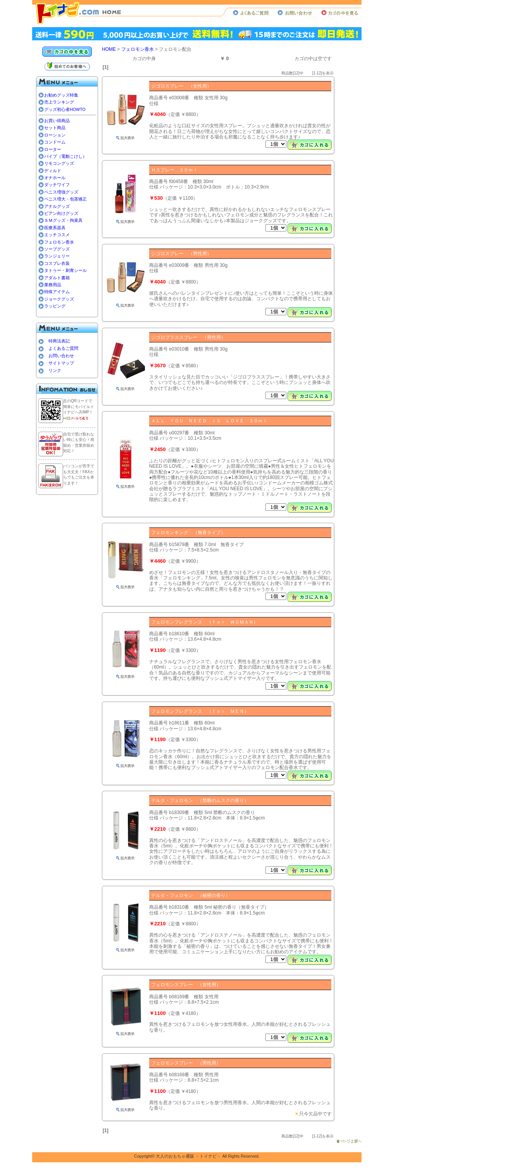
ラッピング (54, 306)
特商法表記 (59, 341)
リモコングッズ (59, 163)
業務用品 (52, 284)
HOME (109, 49)
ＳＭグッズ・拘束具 (63, 220)
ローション (54, 135)
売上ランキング (59, 102)
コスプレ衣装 (57, 263)
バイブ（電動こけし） (65, 156)
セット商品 (54, 127)
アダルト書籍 (57, 277)
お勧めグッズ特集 (61, 95)
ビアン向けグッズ (61, 213)
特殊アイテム (57, 291)
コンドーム (54, 142)
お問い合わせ (61, 355)
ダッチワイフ (57, 184)
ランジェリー (57, 256)
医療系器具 (54, 227)
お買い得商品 (57, 120)
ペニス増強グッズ (61, 192)
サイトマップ (61, 363)
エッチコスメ (57, 234)
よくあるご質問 (63, 348)
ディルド (52, 170)
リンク (54, 370)
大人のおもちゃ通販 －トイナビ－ (188, 1156)
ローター (52, 149)
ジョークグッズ (59, 299)
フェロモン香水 (59, 242)
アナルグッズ (57, 206)
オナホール (54, 177)
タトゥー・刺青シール (65, 270)
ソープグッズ (57, 249)
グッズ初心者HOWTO (65, 109)
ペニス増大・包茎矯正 (65, 199)
